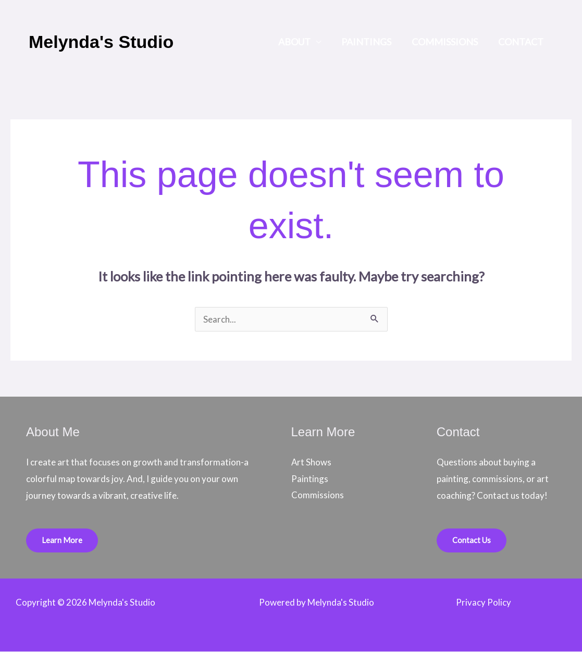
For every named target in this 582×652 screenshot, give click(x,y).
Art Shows (311, 462)
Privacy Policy (483, 602)
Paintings (370, 41)
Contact (521, 41)
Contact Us (471, 540)
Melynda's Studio (101, 42)
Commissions (447, 41)
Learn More (62, 540)
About (299, 41)
